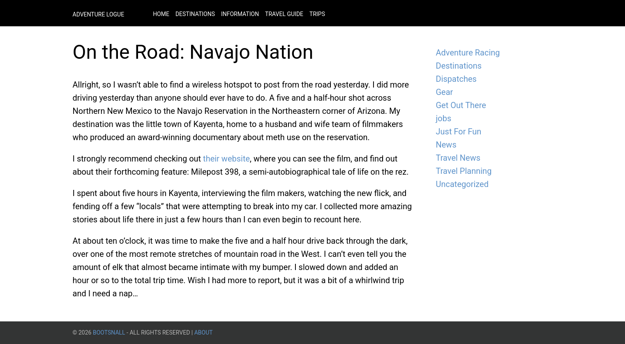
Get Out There (461, 105)
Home (161, 14)
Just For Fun (459, 131)
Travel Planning (464, 171)
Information (240, 14)
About (203, 332)
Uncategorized (462, 184)
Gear (444, 92)
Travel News (458, 158)
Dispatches (456, 79)
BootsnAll (109, 332)
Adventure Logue (99, 14)
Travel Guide (284, 14)
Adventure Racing (468, 53)
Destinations (195, 14)
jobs (444, 118)
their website (226, 159)
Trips (317, 14)
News (446, 145)
